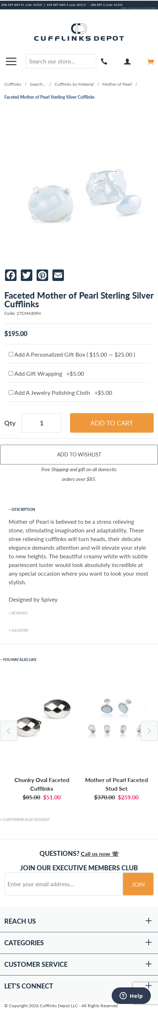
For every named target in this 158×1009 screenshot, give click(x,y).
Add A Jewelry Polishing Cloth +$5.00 (60, 392)
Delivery (19, 630)
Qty (10, 423)
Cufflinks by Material (74, 84)
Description (23, 509)
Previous (8, 731)
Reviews (19, 613)
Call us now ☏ (100, 853)
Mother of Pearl (117, 84)
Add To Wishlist (79, 454)
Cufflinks (12, 84)
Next (149, 731)
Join (138, 884)
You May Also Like (20, 659)
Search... (38, 84)
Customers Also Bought (26, 819)
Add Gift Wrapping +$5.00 (46, 373)
